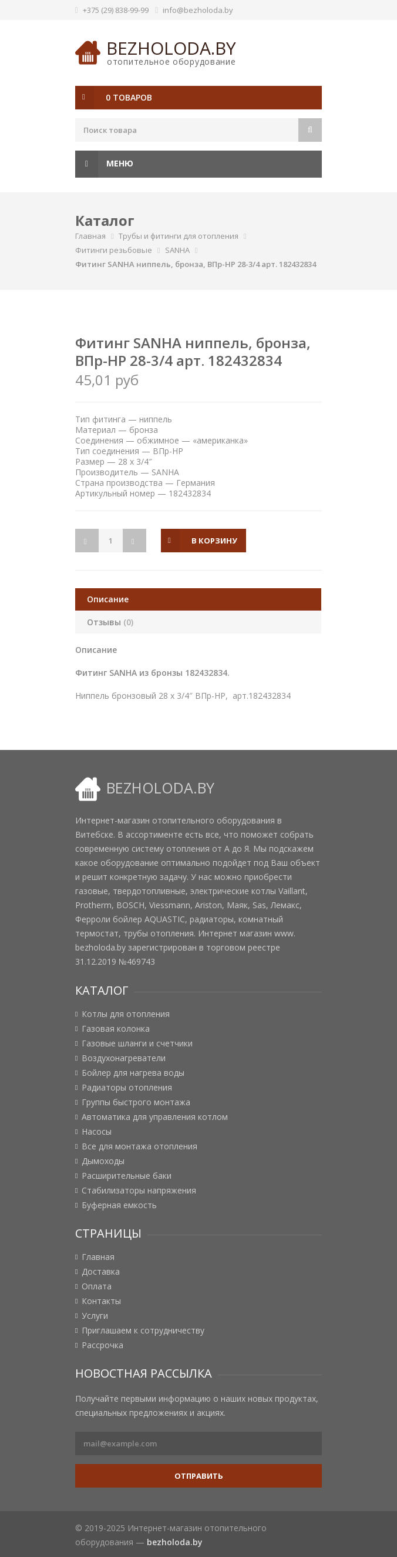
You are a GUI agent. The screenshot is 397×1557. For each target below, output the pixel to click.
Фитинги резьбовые (113, 250)
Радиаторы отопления (127, 1087)
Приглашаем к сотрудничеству (143, 1330)
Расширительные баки (126, 1176)
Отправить (198, 1476)
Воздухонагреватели (124, 1058)
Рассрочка (102, 1345)
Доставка (101, 1271)
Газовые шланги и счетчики (137, 1043)
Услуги (95, 1316)
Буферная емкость (119, 1205)
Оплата (97, 1286)
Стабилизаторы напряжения (139, 1190)
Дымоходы (103, 1161)
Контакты (101, 1301)
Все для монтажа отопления (139, 1146)
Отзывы (110, 622)
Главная (90, 236)
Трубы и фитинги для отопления (178, 236)
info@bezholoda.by (198, 10)
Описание (108, 599)
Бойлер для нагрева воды (133, 1073)
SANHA (177, 250)
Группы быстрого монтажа (136, 1102)
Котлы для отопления (126, 1014)
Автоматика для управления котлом (155, 1117)
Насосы (97, 1131)
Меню (104, 164)
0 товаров (129, 97)
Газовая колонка (116, 1028)
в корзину (214, 540)
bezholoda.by (171, 48)
